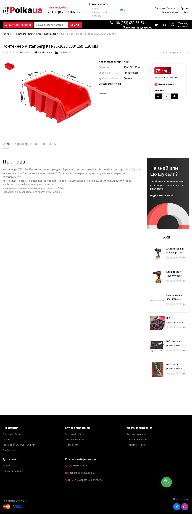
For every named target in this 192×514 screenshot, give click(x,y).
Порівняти (62, 52)
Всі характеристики (110, 83)
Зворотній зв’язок (75, 434)
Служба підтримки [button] (77, 427)
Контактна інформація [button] (80, 459)
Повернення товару (76, 439)
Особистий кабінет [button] (139, 427)
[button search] (75, 25)
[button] (166, 482)
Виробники (9, 465)
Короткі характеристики (114, 61)
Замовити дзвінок (58, 7)
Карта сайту (71, 444)
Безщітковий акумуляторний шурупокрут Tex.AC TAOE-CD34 (175, 274)
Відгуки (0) (50, 144)
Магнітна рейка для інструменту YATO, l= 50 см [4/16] (175, 297)
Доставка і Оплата (165, 8)
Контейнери (51, 33)
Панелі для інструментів (28, 33)
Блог (186, 12)
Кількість (160, 90)
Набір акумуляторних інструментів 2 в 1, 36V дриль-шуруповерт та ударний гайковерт (175, 320)
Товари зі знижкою (13, 471)
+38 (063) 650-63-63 (66, 12)
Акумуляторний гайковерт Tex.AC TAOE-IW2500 (175, 251)
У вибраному (43, 52)
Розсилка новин (136, 444)
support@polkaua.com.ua (82, 472)
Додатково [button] (11, 459)
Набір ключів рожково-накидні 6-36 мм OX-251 (175, 343)
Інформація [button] (10, 427)
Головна (7, 33)
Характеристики (26, 144)
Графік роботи (170, 12)
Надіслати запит (161, 195)
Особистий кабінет (138, 434)
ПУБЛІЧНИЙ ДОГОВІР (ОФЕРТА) (19, 444)
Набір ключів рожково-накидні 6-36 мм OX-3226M (175, 366)
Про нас (185, 8)
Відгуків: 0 (25, 52)
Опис (6, 144)
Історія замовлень (137, 439)
